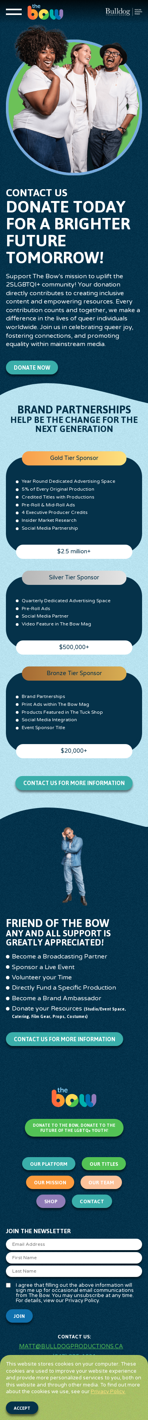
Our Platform (48, 1164)
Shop (51, 1201)
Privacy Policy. (108, 1391)
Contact (92, 1201)
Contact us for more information (74, 783)
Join (19, 1316)
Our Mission (50, 1182)
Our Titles (104, 1164)
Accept (22, 1408)
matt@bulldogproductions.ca (71, 1346)
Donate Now (32, 368)
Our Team (101, 1182)
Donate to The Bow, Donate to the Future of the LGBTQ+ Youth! (74, 1128)
